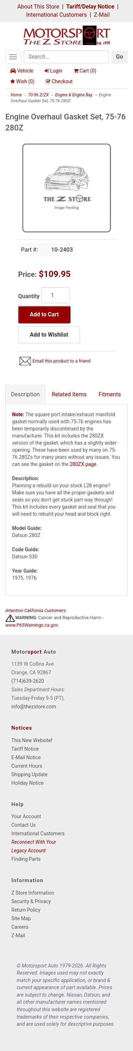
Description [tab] (25, 394)
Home (16, 94)
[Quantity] (55, 295)
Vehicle (21, 71)
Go (119, 56)
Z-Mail (102, 14)
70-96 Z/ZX (38, 94)
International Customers (56, 14)
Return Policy (25, 910)
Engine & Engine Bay (73, 94)
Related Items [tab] (69, 394)
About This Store (38, 6)
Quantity (29, 296)
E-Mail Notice (26, 757)
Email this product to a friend (61, 361)
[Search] (66, 56)
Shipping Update (29, 774)
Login (53, 71)
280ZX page (83, 464)
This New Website (31, 740)
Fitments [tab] (110, 394)
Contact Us (23, 825)
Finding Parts (26, 859)
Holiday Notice (27, 783)
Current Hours (26, 766)
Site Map (21, 918)
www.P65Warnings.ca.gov (31, 625)
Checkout (59, 81)
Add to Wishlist (49, 334)
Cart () (85, 71)
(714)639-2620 (27, 681)
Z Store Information (32, 893)
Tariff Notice (25, 749)
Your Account (26, 816)
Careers (19, 927)
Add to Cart (44, 314)
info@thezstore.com (33, 706)
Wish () (22, 81)
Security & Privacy (31, 901)
